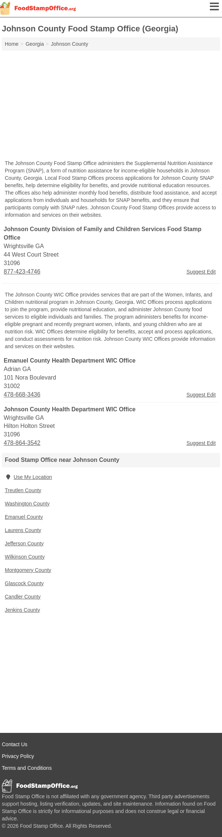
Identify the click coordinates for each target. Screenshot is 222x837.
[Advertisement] (111, 106)
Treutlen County (23, 490)
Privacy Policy (18, 756)
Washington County (27, 504)
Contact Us (14, 744)
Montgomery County (28, 570)
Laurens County (23, 530)
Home (11, 44)
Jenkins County (22, 610)
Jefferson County (24, 543)
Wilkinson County (25, 557)
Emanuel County (24, 517)
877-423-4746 (22, 271)
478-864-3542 (22, 443)
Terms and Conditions (27, 768)
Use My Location (28, 477)
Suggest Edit (200, 272)
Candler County (22, 597)
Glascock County (24, 583)
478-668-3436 (22, 394)
